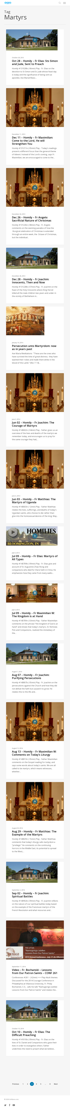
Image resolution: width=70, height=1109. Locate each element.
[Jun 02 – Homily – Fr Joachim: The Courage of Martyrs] (35, 410)
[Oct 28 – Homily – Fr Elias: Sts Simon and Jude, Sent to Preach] (35, 57)
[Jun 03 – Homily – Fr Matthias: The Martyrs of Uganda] (35, 486)
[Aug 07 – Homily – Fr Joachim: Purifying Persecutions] (35, 671)
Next (56, 1084)
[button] (64, 3)
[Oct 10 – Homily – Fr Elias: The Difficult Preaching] (35, 1028)
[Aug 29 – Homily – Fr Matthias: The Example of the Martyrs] (35, 820)
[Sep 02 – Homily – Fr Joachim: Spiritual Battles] (35, 890)
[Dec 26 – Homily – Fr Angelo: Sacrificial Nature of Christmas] (35, 206)
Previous (15, 1084)
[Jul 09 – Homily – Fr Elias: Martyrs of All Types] (35, 553)
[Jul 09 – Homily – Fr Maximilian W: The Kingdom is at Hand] (35, 611)
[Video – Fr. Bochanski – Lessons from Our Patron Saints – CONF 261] (35, 959)
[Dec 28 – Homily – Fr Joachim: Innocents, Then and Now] (35, 275)
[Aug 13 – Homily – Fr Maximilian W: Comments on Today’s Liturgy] (35, 740)
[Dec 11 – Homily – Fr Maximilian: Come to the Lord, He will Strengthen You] (35, 126)
